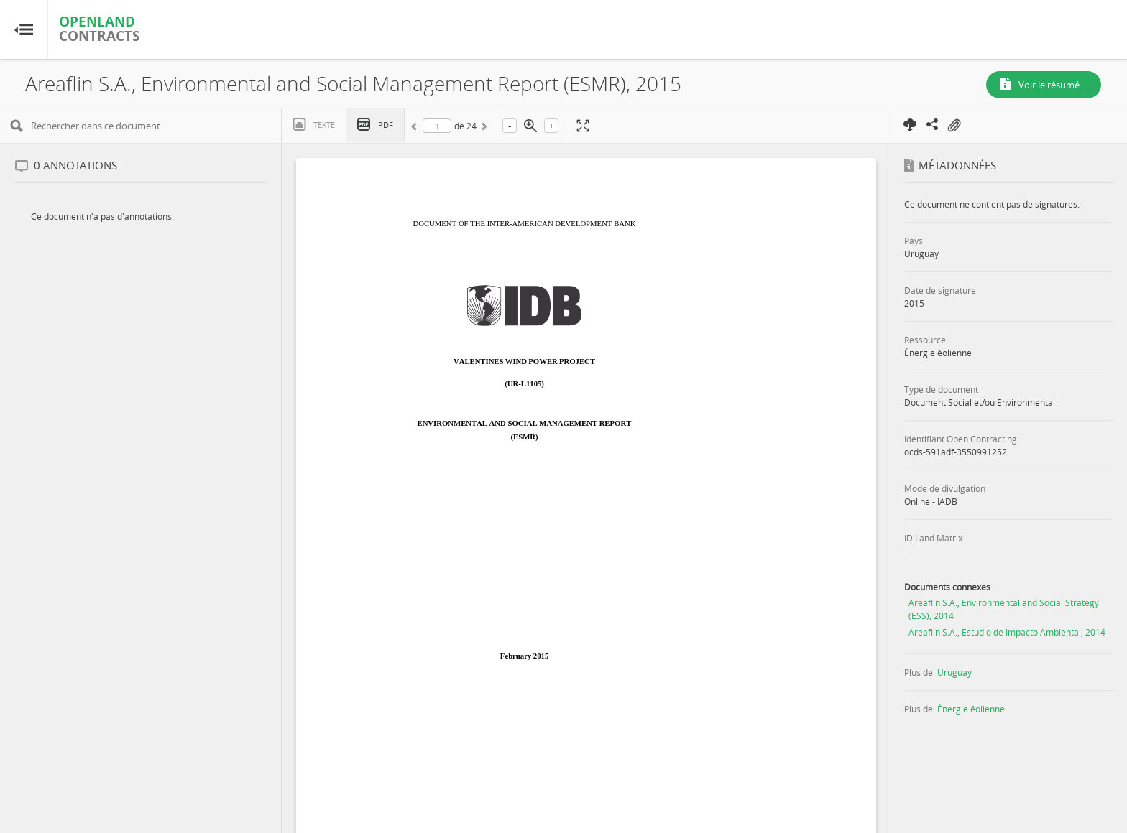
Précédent (416, 128)
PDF (385, 124)
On (954, 125)
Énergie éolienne (971, 709)
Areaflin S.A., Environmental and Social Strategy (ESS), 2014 (1003, 609)
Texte (324, 124)
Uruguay (954, 672)
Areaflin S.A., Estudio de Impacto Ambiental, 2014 (1006, 632)
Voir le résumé (1049, 84)
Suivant (483, 128)
